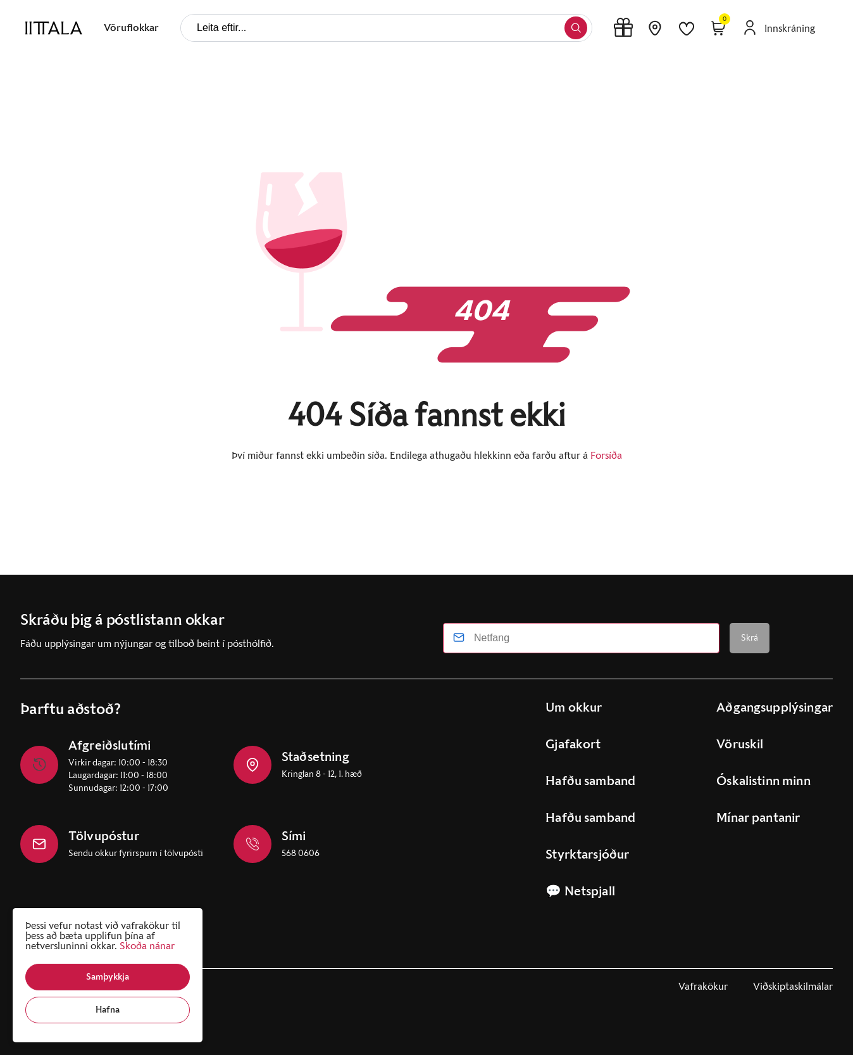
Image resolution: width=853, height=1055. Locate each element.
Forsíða (606, 455)
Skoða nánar (147, 946)
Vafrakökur (703, 986)
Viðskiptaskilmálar (793, 986)
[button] (107, 977)
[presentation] (131, 28)
